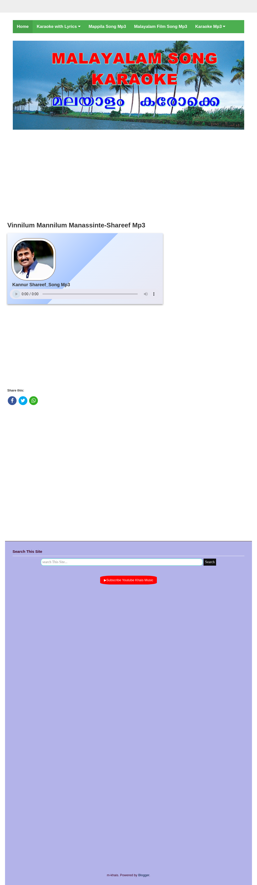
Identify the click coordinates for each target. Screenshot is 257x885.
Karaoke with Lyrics (59, 26)
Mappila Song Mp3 (107, 26)
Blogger (143, 875)
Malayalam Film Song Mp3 (160, 26)
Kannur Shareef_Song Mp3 (41, 284)
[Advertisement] (128, 174)
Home (23, 26)
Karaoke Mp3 (210, 26)
